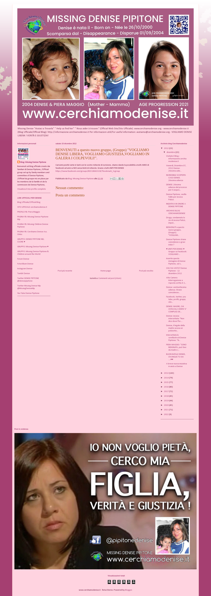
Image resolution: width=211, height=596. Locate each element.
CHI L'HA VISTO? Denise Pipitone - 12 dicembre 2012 (176, 271)
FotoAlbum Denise (25, 264)
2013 (166, 373)
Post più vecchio (146, 271)
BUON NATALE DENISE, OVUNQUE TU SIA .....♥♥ (176, 357)
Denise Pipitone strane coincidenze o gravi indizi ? (176, 242)
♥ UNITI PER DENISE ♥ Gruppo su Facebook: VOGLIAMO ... (176, 251)
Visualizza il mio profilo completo (31, 189)
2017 (166, 391)
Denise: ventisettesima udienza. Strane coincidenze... (176, 290)
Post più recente (65, 271)
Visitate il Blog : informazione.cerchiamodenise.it (176, 159)
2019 (166, 401)
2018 (166, 396)
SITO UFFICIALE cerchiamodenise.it (32, 207)
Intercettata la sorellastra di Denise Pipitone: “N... (176, 337)
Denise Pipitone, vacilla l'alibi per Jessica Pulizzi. (176, 197)
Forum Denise (23, 259)
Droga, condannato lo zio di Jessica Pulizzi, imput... (176, 220)
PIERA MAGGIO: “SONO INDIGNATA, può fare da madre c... (176, 347)
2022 (166, 414)
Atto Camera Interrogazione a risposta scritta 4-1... (176, 280)
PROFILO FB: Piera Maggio (28, 212)
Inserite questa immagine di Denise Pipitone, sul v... (175, 261)
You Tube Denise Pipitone (28, 293)
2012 (166, 148)
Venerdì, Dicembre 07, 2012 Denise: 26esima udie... (176, 168)
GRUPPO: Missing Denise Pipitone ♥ (32, 247)
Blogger (128, 590)
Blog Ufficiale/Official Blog (28, 202)
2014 (166, 378)
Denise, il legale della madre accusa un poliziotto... (175, 328)
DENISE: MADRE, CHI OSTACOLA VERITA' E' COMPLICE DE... (176, 309)
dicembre (171, 152)
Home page (106, 271)
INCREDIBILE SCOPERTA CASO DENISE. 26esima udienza (176, 178)
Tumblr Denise (23, 273)
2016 (166, 387)
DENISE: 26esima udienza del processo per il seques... (176, 187)
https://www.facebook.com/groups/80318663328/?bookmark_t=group (88, 171)
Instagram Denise (24, 269)
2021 (166, 410)
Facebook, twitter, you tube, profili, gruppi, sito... (176, 299)
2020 (166, 405)
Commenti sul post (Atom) (109, 278)
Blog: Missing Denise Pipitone (33, 162)
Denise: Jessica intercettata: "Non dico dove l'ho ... (175, 318)
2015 (166, 382)
